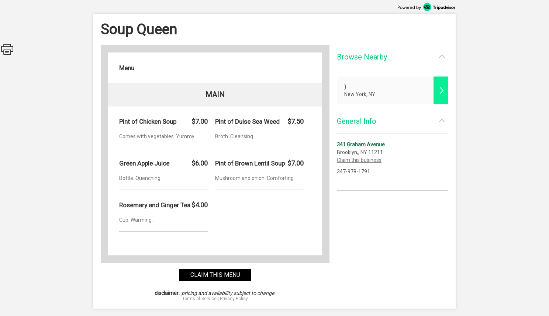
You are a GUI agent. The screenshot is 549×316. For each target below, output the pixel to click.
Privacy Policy (234, 298)
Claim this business (359, 160)
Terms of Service (199, 298)
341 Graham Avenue (361, 144)
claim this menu (215, 274)
